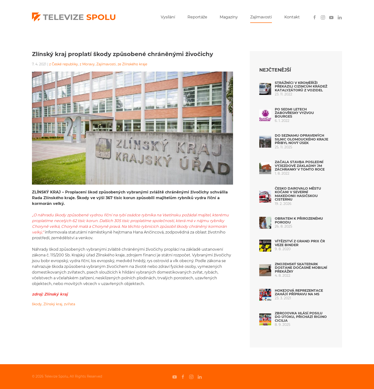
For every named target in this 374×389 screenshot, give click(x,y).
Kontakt (292, 17)
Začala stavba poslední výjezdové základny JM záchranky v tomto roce (300, 165)
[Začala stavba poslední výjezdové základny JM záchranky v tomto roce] (265, 168)
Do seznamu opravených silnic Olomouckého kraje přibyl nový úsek (301, 139)
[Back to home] (73, 17)
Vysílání (168, 17)
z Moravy (87, 64)
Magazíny (229, 17)
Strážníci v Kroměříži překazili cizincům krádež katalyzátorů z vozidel (301, 86)
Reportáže (197, 17)
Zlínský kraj (52, 304)
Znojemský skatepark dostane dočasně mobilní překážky (301, 268)
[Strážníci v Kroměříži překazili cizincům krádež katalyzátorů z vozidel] (265, 88)
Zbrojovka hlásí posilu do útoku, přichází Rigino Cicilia (301, 317)
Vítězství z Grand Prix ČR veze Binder (300, 243)
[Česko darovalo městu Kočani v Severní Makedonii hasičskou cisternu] (265, 196)
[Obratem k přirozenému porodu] (265, 222)
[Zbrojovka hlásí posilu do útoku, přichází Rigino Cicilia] (265, 319)
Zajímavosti (261, 17)
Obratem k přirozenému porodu (299, 220)
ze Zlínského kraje (132, 64)
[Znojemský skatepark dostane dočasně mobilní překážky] (265, 270)
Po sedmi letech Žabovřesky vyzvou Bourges (294, 113)
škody (37, 304)
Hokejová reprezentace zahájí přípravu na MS (299, 292)
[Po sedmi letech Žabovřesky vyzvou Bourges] (265, 115)
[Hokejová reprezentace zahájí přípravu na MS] (265, 294)
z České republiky (63, 64)
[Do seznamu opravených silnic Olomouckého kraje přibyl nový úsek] (265, 141)
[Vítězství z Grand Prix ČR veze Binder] (265, 245)
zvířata (69, 304)
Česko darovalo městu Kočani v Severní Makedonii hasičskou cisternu (298, 194)
